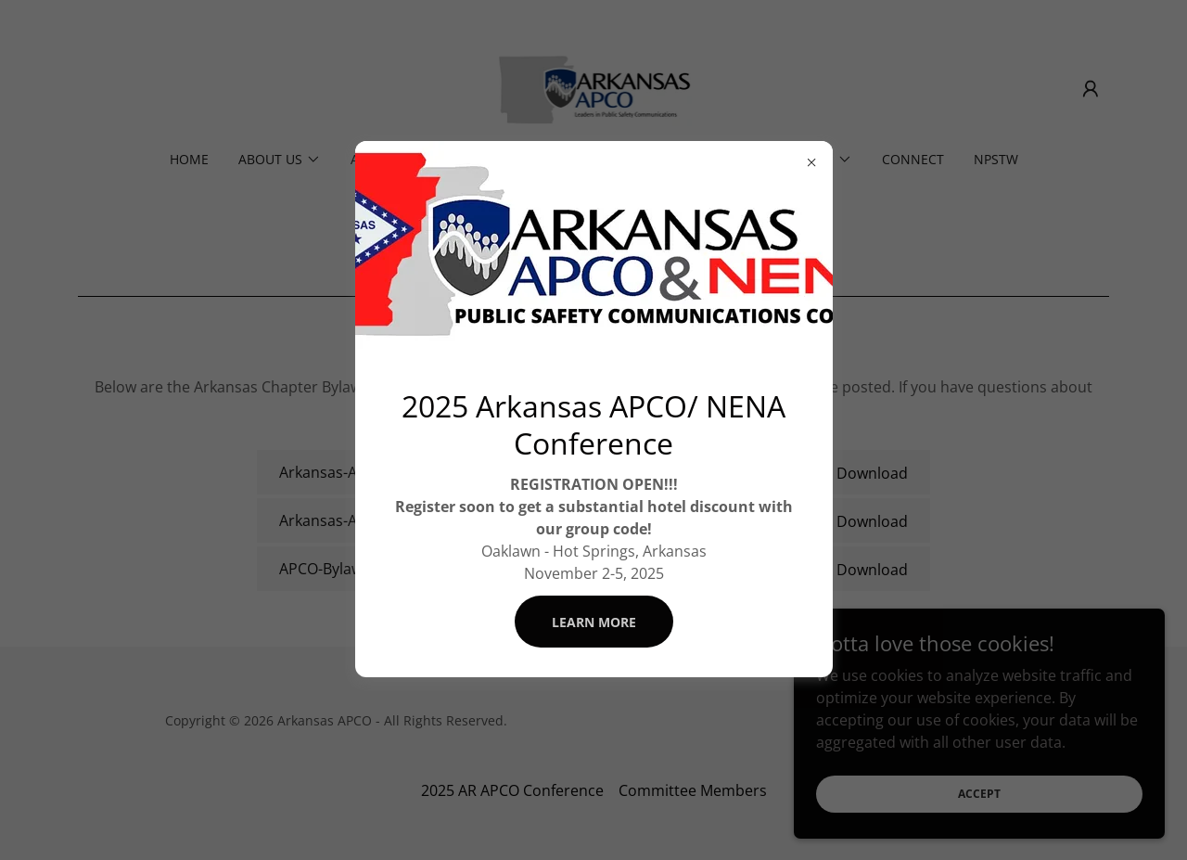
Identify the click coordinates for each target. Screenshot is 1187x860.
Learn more (594, 622)
